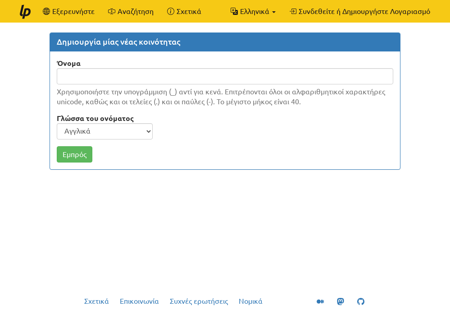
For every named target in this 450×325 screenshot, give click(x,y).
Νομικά (251, 301)
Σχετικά (96, 301)
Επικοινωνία (139, 301)
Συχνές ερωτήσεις (199, 301)
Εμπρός (74, 154)
